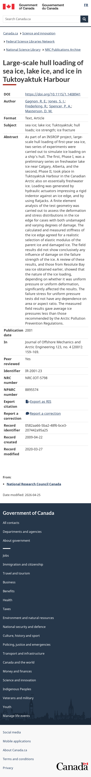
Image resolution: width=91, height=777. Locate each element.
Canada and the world (18, 662)
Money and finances (17, 671)
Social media (12, 732)
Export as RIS (38, 401)
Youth (7, 707)
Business (9, 582)
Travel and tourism (16, 573)
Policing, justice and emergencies (27, 644)
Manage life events (16, 716)
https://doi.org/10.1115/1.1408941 (53, 94)
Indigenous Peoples (17, 689)
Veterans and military (18, 698)
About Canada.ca (15, 750)
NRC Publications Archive (63, 50)
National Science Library (23, 50)
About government (16, 540)
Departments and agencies (22, 532)
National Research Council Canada (34, 484)
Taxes (7, 609)
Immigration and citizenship (23, 564)
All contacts (11, 523)
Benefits (9, 591)
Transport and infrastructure (23, 653)
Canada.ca (10, 33)
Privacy (8, 768)
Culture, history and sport (21, 636)
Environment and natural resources (28, 618)
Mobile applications (17, 741)
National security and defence (24, 627)
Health (7, 600)
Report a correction (43, 413)
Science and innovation (38, 33)
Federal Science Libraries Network (30, 41)
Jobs (6, 555)
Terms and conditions (18, 759)
